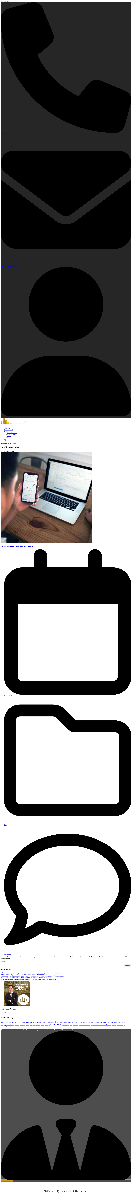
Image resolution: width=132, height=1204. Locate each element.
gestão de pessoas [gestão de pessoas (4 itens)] (117, 1022)
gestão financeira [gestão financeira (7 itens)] (124, 1022)
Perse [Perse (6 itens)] (71, 1025)
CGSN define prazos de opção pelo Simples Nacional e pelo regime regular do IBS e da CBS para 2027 (29, 979)
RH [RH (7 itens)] (124, 1025)
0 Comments (7, 954)
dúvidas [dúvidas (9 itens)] (65, 1022)
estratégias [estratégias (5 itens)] (94, 1022)
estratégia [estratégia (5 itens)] (90, 1022)
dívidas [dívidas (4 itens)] (61, 1022)
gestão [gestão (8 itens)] (104, 1022)
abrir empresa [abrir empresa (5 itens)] (8, 1022)
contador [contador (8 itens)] (39, 1022)
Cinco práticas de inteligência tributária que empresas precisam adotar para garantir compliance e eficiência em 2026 (32, 976)
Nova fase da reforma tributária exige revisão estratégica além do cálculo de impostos (24, 974)
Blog (5, 825)
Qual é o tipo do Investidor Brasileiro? (17, 546)
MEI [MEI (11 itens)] (34, 1025)
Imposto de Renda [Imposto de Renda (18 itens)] (9, 1025)
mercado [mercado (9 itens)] (38, 1025)
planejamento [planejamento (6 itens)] (75, 1025)
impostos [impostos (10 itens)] (17, 1025)
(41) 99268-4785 (5, 133)
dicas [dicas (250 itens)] (56, 1021)
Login (2, 417)
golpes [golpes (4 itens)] (2, 1025)
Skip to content (5, 1)
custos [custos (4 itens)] (52, 1022)
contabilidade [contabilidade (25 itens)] (32, 1022)
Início (2, 451)
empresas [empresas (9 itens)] (85, 1022)
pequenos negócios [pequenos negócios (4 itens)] (65, 1025)
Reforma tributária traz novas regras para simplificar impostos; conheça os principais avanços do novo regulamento (32, 973)
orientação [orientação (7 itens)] (47, 1025)
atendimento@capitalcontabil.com (9, 266)
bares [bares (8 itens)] (13, 1022)
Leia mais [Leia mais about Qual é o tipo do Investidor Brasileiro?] (3, 961)
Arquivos (3, 1012)
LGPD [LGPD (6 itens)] (31, 1025)
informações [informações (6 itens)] (22, 1025)
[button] (11, 443)
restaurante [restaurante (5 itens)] (114, 1025)
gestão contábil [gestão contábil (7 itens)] (110, 1022)
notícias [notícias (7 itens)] (42, 1025)
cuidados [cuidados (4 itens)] (49, 1022)
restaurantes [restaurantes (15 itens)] (120, 1025)
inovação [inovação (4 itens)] (27, 1025)
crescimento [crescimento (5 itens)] (44, 1022)
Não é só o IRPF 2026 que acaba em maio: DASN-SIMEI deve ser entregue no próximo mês (26, 977)
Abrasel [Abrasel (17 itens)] (3, 1022)
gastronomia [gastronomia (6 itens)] (99, 1022)
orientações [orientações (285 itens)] (56, 1024)
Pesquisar (3, 963)
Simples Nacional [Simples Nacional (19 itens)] (6, 1027)
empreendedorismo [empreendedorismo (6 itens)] (78, 1022)
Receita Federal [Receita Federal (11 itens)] (95, 1025)
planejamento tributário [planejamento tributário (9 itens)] (84, 1025)
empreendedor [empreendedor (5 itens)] (70, 1022)
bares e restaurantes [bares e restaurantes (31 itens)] (21, 1022)
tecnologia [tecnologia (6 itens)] (14, 1027)
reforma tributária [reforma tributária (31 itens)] (105, 1025)
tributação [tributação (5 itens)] (19, 1026)
